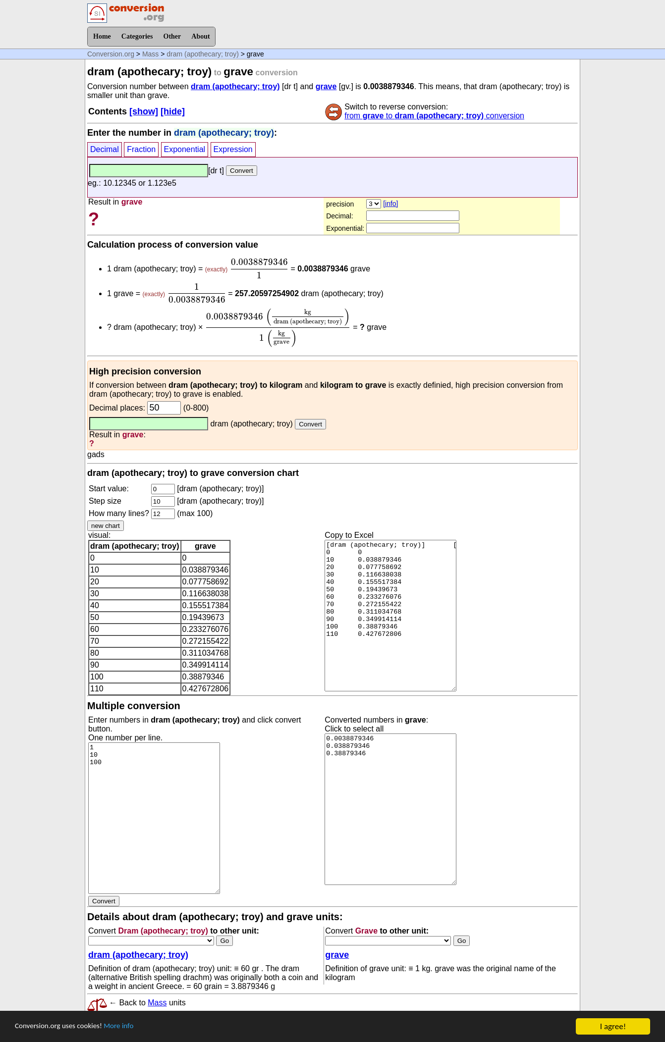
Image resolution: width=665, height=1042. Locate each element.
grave (326, 86)
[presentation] (259, 268)
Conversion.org (110, 54)
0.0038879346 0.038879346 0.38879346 (390, 809)
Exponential (185, 149)
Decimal (104, 149)
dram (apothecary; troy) (202, 54)
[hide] (173, 111)
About (200, 36)
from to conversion (434, 115)
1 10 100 (154, 818)
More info (132, 1027)
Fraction (141, 149)
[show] (143, 111)
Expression (233, 149)
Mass (150, 54)
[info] (390, 204)
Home (102, 36)
